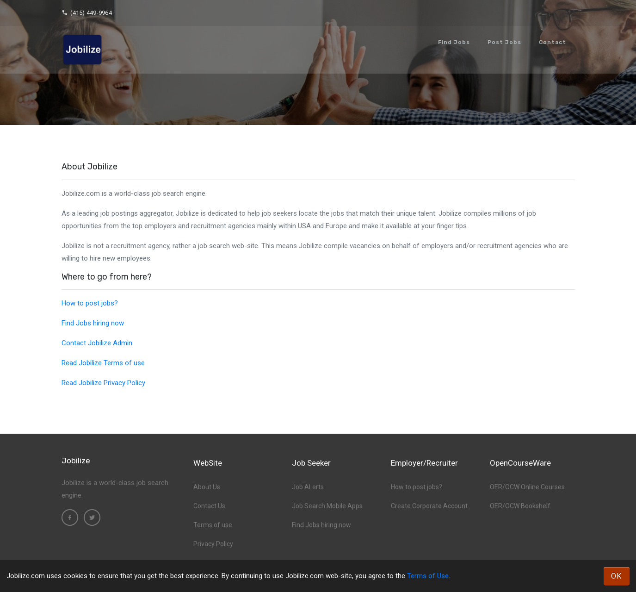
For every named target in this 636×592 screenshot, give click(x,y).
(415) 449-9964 (87, 12)
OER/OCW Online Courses (527, 487)
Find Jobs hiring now (93, 323)
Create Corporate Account (429, 506)
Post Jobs (504, 42)
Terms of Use (428, 576)
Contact (552, 42)
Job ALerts (308, 487)
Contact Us (209, 506)
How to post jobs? (90, 303)
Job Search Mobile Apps (327, 506)
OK (616, 576)
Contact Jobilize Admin (97, 343)
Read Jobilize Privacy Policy (103, 383)
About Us (206, 487)
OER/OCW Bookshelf (520, 506)
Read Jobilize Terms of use (103, 363)
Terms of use (212, 525)
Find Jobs (454, 42)
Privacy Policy (213, 544)
